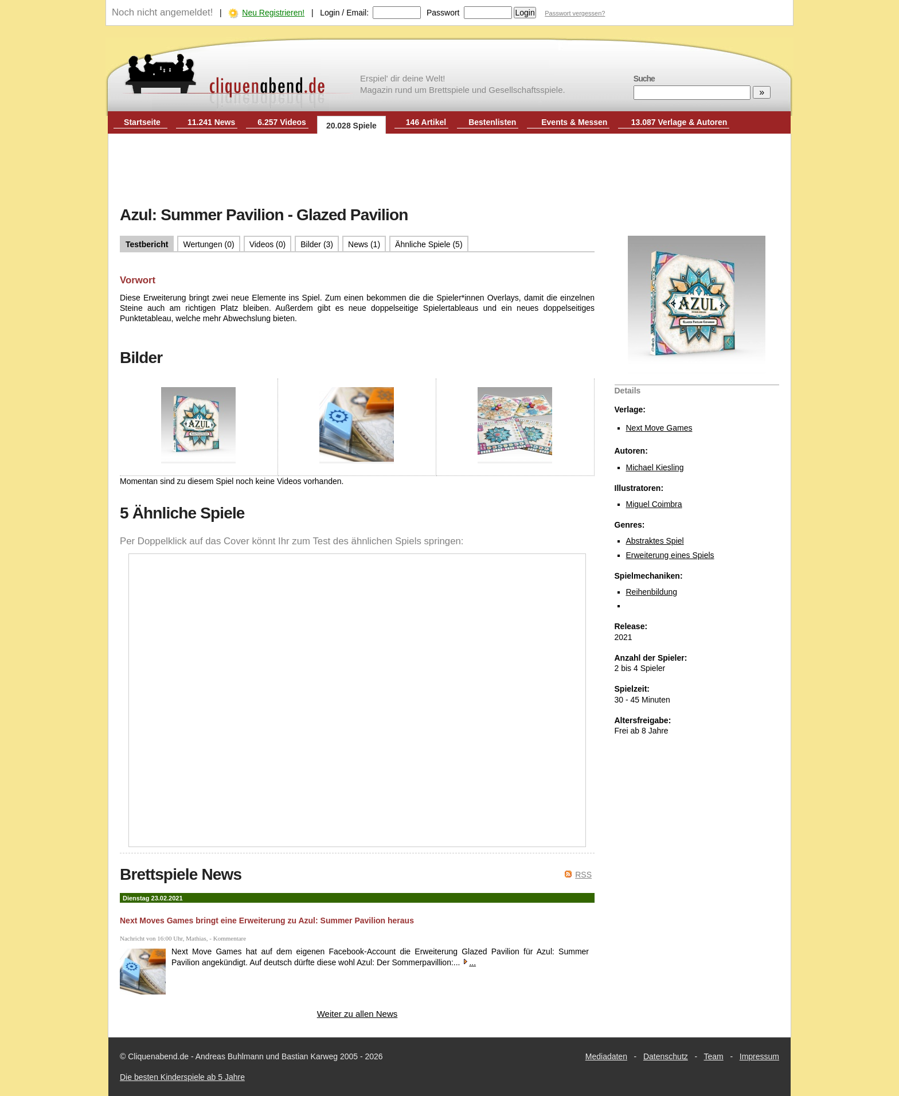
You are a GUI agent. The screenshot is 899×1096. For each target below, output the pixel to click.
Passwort (443, 12)
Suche (644, 78)
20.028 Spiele (351, 125)
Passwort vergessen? (575, 13)
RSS (583, 874)
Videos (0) (267, 244)
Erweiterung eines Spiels (670, 555)
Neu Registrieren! (273, 12)
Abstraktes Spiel (655, 540)
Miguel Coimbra (654, 504)
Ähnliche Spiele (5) (429, 244)
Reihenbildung (652, 591)
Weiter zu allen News (357, 1014)
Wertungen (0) (208, 244)
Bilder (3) (316, 244)
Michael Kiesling (655, 467)
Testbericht (147, 244)
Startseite (142, 122)
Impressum (759, 1056)
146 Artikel (426, 122)
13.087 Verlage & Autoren (679, 122)
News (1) (364, 244)
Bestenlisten (492, 122)
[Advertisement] (449, 171)
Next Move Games (659, 427)
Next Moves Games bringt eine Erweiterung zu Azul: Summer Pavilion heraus (267, 920)
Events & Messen (574, 122)
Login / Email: (344, 12)
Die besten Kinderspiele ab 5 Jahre (182, 1077)
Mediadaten (606, 1056)
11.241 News (211, 122)
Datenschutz (665, 1056)
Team (714, 1056)
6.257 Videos (281, 122)
